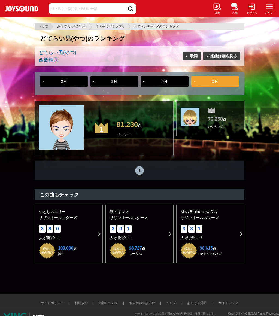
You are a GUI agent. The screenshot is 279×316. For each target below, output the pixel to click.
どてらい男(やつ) (57, 52)
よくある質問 (197, 303)
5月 (215, 81)
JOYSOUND (21, 8)
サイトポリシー (52, 303)
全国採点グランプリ (110, 26)
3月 (114, 81)
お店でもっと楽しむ (72, 26)
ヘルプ (171, 303)
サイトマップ (228, 303)
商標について (108, 303)
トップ (43, 26)
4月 (165, 81)
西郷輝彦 (48, 60)
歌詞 (194, 56)
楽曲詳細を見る (223, 56)
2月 (64, 81)
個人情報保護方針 (142, 303)
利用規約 (81, 303)
